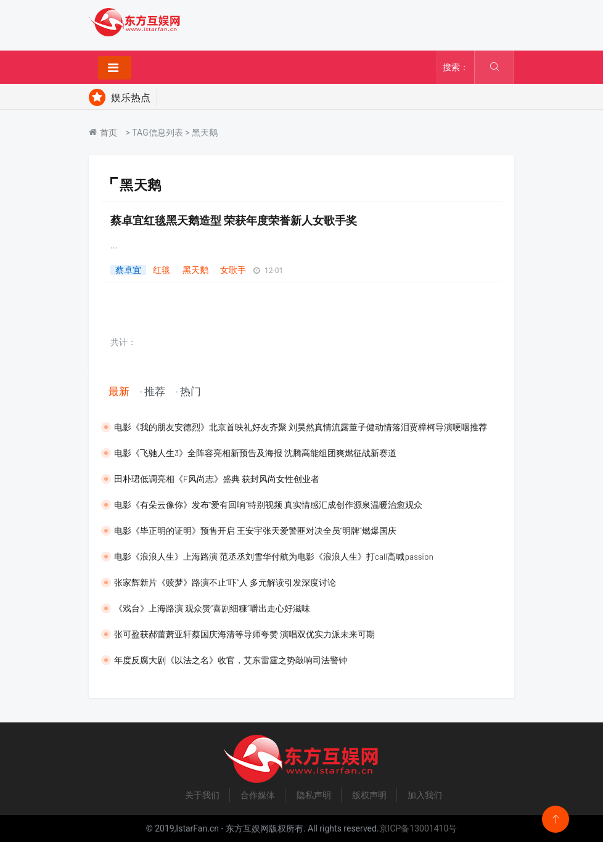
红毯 (161, 270)
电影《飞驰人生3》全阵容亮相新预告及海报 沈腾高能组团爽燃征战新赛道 (255, 453)
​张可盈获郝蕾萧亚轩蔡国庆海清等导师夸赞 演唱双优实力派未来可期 (244, 634)
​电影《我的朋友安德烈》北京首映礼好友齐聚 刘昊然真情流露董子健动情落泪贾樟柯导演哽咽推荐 (300, 427)
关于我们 (202, 795)
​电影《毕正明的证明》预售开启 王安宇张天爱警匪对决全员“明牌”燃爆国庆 (255, 530)
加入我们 (425, 795)
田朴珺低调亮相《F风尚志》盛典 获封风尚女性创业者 (216, 478)
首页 (108, 132)
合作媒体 (257, 795)
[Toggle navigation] (114, 68)
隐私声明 (314, 795)
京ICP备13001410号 (418, 828)
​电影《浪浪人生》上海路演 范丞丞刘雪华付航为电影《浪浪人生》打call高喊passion (273, 556)
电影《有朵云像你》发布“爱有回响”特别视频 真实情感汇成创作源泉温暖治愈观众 (268, 504)
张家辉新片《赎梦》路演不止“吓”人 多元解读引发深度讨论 (225, 582)
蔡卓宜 (128, 270)
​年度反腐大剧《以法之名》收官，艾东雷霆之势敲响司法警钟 (230, 660)
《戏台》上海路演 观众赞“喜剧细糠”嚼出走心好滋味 (212, 608)
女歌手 (233, 270)
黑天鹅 (195, 270)
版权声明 (369, 795)
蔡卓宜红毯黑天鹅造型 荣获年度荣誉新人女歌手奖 (233, 220)
